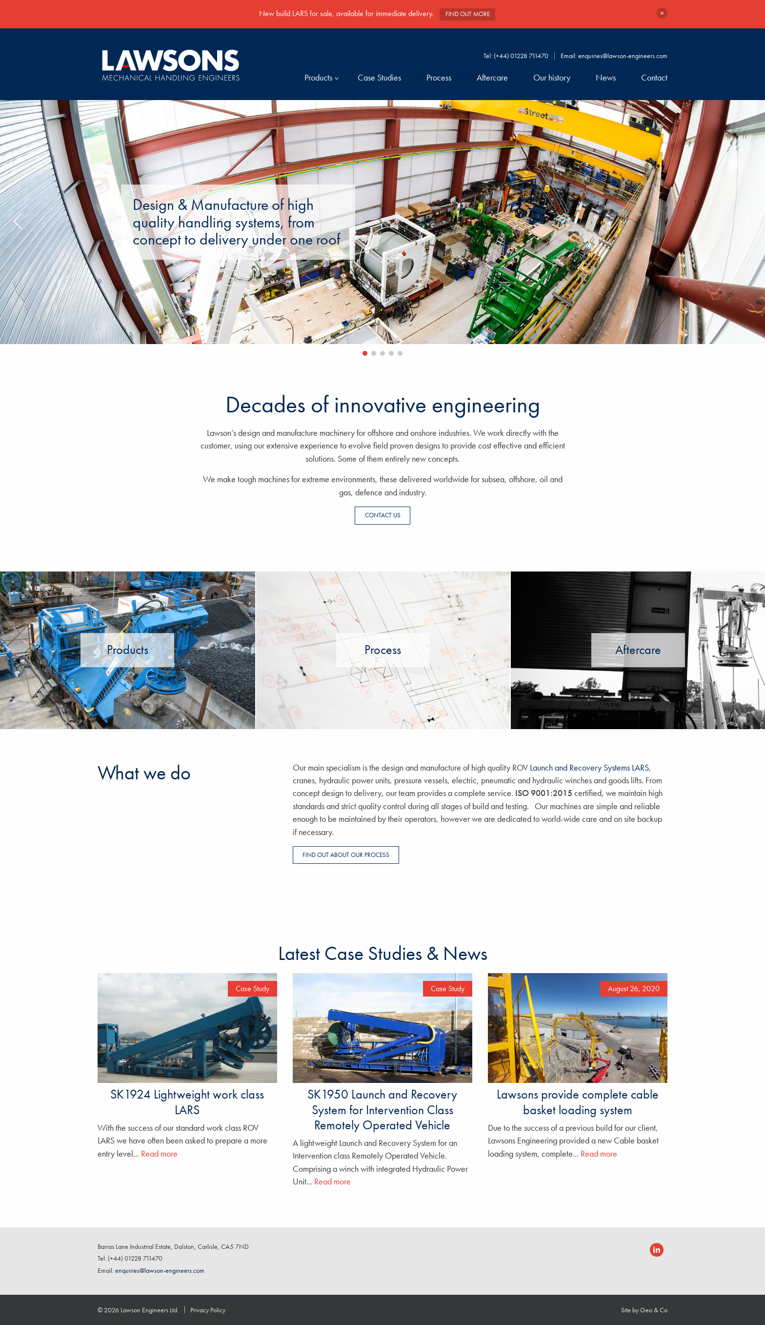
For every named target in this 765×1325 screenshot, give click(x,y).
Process (438, 77)
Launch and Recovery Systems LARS (589, 767)
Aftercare (492, 77)
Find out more (467, 14)
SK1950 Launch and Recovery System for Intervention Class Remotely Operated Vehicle (382, 1109)
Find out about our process (345, 855)
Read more (159, 1153)
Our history (551, 77)
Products (318, 77)
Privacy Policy (207, 1309)
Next (745, 223)
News (606, 77)
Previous (19, 223)
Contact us (383, 515)
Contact (654, 77)
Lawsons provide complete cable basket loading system (578, 1102)
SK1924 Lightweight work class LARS (187, 1102)
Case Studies (379, 77)
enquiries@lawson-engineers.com (622, 55)
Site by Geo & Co (644, 1309)
